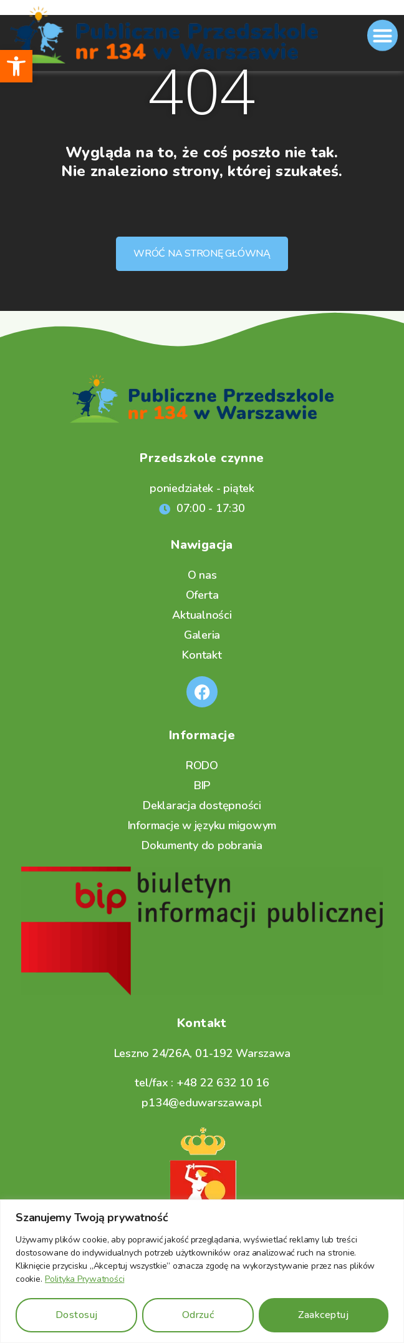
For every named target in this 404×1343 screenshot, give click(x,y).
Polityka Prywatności (84, 1279)
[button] (16, 66)
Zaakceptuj (323, 1315)
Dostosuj (76, 1315)
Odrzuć (198, 1315)
